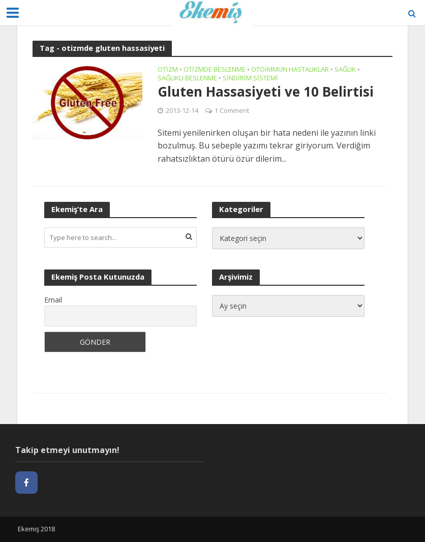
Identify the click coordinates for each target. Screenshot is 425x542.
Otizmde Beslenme (215, 70)
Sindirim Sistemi (250, 78)
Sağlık (345, 70)
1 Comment (232, 110)
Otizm (168, 70)
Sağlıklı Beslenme (187, 78)
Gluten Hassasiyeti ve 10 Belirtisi (266, 92)
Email (53, 300)
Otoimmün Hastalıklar (290, 70)
